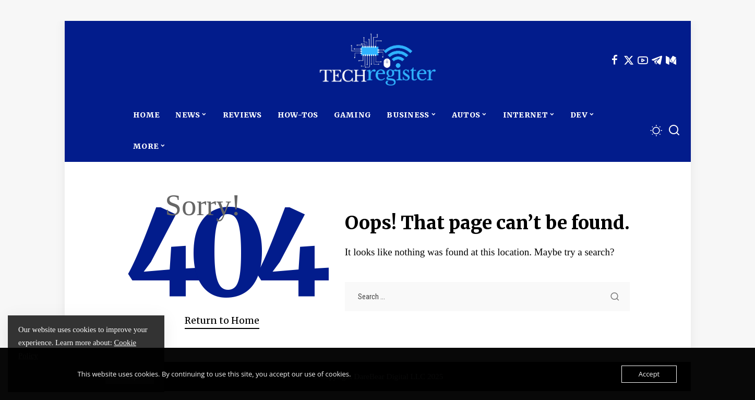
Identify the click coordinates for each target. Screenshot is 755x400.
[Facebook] (614, 60)
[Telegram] (657, 60)
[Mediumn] (671, 60)
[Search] (674, 130)
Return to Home (222, 320)
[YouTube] (643, 60)
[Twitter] (629, 60)
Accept (649, 374)
